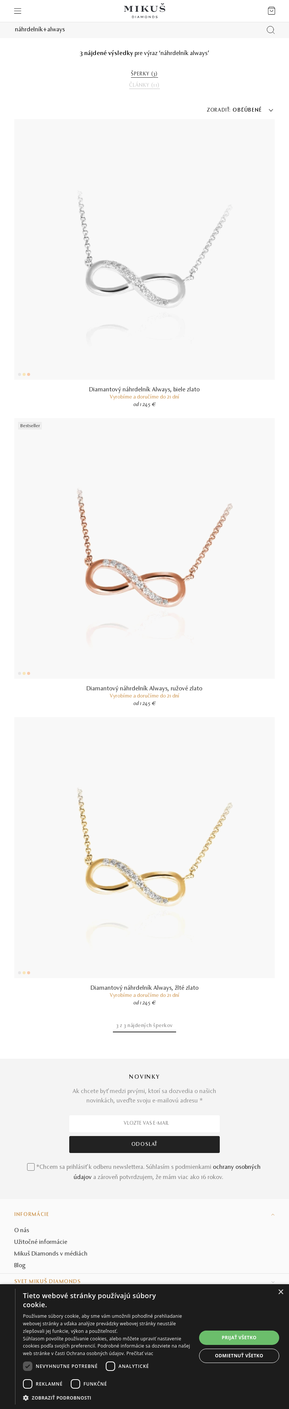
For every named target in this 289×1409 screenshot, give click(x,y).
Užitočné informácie (40, 1242)
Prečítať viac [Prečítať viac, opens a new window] (139, 1353)
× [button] (280, 1292)
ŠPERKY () (144, 74)
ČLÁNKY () (144, 85)
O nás (21, 1231)
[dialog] (144, 1346)
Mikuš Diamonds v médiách (51, 1254)
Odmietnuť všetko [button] (239, 1355)
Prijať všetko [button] (239, 1337)
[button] (109, 1398)
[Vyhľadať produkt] (271, 30)
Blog (20, 1266)
